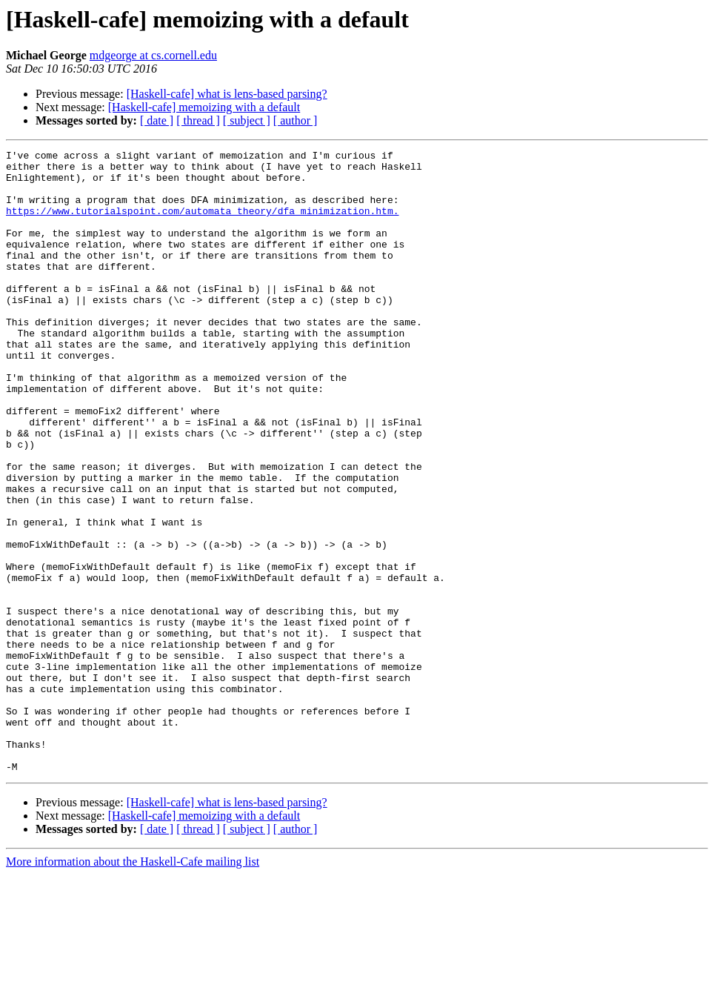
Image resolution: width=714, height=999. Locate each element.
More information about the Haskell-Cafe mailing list (132, 986)
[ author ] (295, 120)
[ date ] (156, 120)
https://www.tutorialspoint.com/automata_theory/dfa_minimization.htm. (202, 223)
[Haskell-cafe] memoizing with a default (204, 107)
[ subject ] (246, 120)
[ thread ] (198, 120)
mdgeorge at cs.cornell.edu (153, 55)
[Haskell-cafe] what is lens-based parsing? (227, 93)
